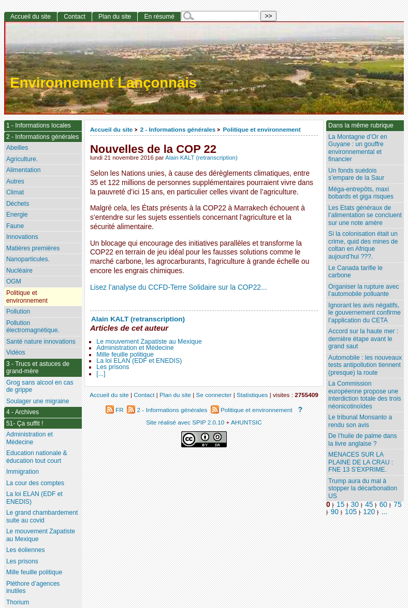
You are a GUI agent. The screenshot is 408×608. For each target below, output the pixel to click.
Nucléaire (19, 270)
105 (351, 512)
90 (335, 512)
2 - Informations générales (177, 129)
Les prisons (112, 367)
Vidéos (15, 352)
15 (340, 504)
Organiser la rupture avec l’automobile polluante (363, 290)
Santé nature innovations (41, 341)
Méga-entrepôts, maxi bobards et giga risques (361, 193)
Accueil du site (111, 129)
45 (369, 504)
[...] (100, 373)
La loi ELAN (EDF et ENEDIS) (139, 360)
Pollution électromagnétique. (33, 326)
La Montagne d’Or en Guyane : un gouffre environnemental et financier (357, 148)
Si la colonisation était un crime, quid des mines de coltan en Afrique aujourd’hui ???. (363, 245)
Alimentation (23, 170)
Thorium (17, 602)
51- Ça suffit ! (24, 423)
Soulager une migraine (37, 401)
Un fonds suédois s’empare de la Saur (356, 174)
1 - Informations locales (38, 125)
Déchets (17, 203)
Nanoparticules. (28, 259)
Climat (15, 192)
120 (369, 512)
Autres (15, 181)
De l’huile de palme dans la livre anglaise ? (362, 439)
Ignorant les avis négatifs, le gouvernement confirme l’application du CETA (364, 313)
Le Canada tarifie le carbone (355, 271)
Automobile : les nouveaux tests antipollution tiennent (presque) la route (365, 365)
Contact (74, 16)
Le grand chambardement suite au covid (42, 516)
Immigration (22, 471)
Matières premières (33, 248)
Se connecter (214, 394)
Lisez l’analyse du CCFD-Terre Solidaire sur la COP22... (178, 287)
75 (397, 504)
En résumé (159, 16)
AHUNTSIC (246, 422)
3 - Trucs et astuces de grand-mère (37, 367)
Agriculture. (22, 159)
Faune (15, 226)
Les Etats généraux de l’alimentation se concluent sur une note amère (365, 215)
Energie (17, 214)
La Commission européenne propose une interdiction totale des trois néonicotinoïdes (364, 395)
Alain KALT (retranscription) (201, 157)
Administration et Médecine (134, 347)
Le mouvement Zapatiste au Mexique (149, 341)
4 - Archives (22, 412)
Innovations (22, 237)
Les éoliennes (25, 550)
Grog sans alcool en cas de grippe (40, 386)
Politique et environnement (262, 129)
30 (355, 504)
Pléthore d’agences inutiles (33, 587)
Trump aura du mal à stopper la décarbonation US (362, 488)
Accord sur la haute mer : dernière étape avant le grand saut (363, 339)
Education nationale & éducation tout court (36, 456)
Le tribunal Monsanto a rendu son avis (360, 421)
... (384, 512)
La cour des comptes (35, 483)
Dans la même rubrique (361, 125)
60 (383, 504)
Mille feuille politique (125, 354)
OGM (13, 281)
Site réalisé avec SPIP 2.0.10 (185, 422)
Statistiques (252, 394)
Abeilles (17, 147)
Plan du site (114, 16)
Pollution (18, 311)
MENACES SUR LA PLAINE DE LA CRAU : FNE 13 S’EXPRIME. (360, 462)
